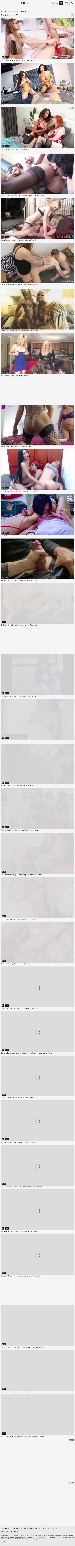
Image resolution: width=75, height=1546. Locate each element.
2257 (52, 1528)
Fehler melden (5, 1528)
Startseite (4, 11)
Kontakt (16, 1528)
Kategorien (13, 11)
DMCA (44, 1528)
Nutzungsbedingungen (30, 1528)
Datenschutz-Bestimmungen (9, 1531)
